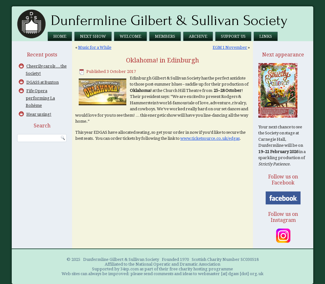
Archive (198, 36)
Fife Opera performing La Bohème (40, 98)
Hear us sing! (38, 114)
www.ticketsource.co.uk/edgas (210, 138)
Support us (233, 36)
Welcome (130, 36)
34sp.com (129, 269)
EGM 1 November (230, 47)
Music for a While (94, 47)
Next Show (93, 36)
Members (165, 36)
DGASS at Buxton (42, 82)
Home (59, 36)
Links (265, 36)
